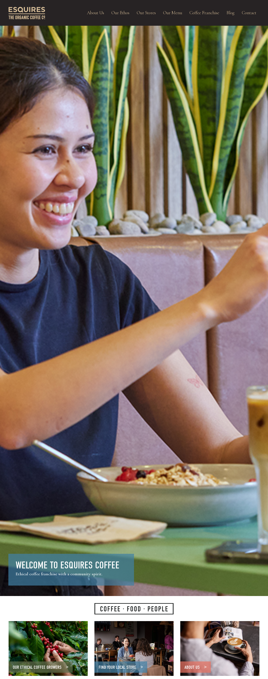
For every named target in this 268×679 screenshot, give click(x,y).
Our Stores (146, 12)
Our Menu (172, 12)
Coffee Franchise (204, 12)
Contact (249, 12)
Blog (230, 12)
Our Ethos (120, 12)
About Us (95, 12)
